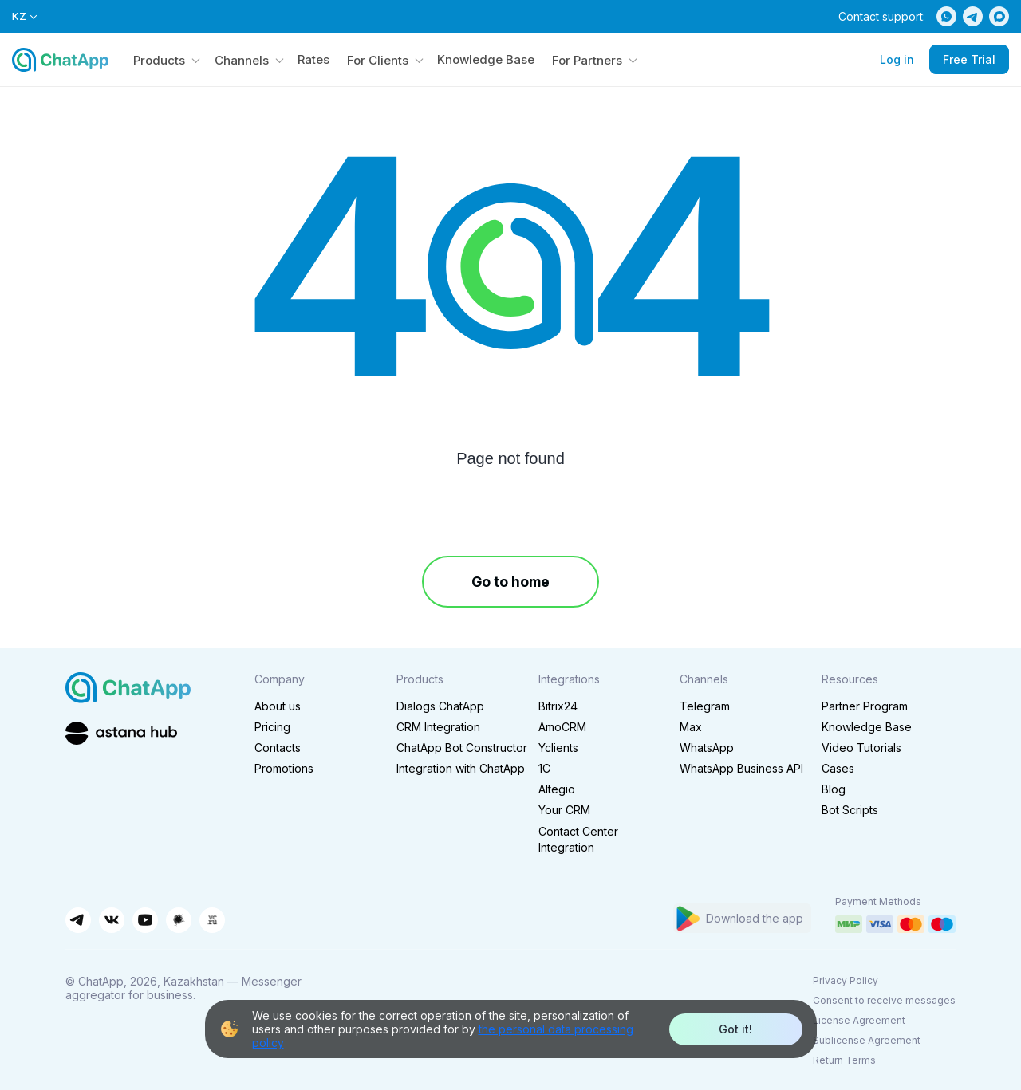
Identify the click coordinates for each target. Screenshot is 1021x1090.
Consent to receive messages (884, 1000)
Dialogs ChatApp (440, 706)
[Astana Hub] (121, 732)
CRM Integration (438, 727)
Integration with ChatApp (460, 768)
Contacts (277, 747)
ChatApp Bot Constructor (461, 747)
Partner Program (865, 706)
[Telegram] (973, 16)
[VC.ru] (212, 920)
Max (691, 727)
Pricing (272, 727)
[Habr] (178, 920)
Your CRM (564, 810)
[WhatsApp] (946, 16)
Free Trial (969, 59)
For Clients (377, 60)
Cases (838, 768)
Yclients (558, 747)
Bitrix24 (558, 706)
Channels (242, 60)
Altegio (556, 789)
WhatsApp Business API (741, 768)
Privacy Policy (845, 980)
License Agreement (859, 1020)
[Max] (999, 16)
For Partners (587, 60)
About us (277, 706)
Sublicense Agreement (866, 1040)
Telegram (705, 706)
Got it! (735, 1029)
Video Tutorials (861, 747)
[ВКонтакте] (111, 920)
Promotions (283, 768)
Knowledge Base (485, 59)
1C (544, 768)
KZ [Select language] (24, 16)
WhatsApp (707, 747)
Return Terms (844, 1060)
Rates (313, 59)
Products (159, 60)
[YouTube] (145, 920)
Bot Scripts (850, 810)
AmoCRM (562, 727)
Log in (897, 59)
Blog (834, 789)
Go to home (510, 581)
